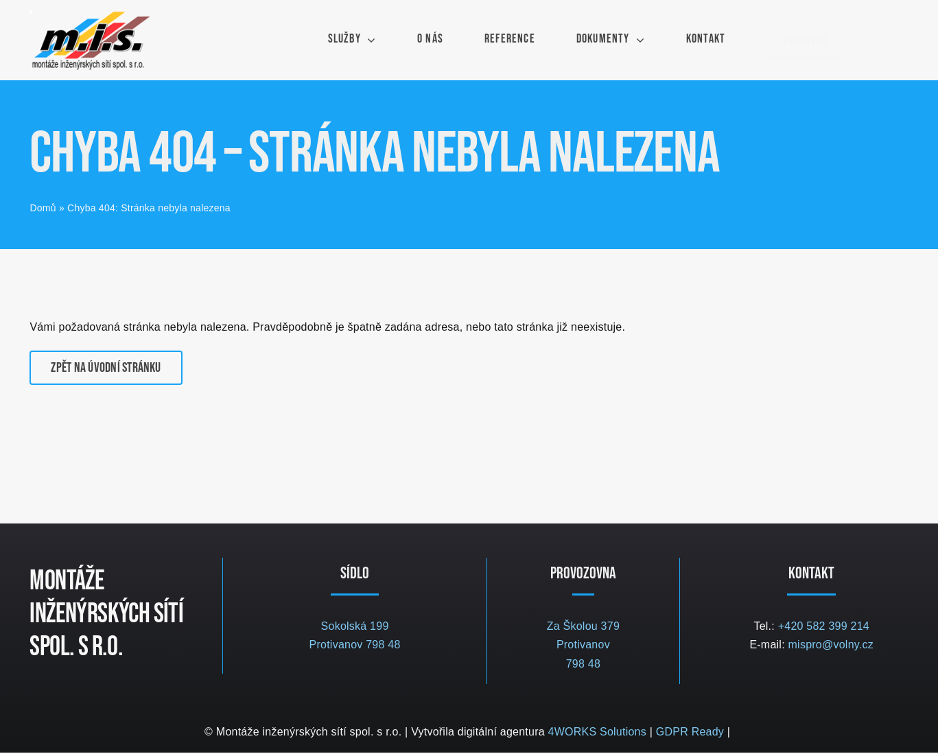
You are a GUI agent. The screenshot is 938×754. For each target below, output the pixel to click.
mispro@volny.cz (830, 646)
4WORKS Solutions (597, 733)
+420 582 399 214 (823, 627)
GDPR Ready (690, 733)
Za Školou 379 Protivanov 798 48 (583, 646)
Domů (43, 209)
